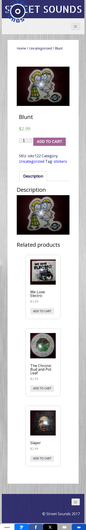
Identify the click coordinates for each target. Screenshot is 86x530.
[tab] (33, 176)
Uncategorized (40, 48)
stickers (60, 161)
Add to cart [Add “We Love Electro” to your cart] (42, 311)
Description (33, 176)
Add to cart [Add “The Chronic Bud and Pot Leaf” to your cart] (42, 388)
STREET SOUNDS (43, 9)
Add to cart (49, 142)
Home (21, 48)
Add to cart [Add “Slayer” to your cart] (42, 458)
